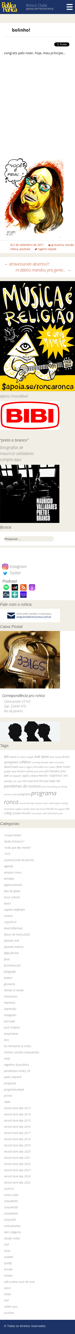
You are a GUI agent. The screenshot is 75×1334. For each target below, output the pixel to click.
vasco (7, 1288)
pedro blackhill (12, 1077)
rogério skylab (47, 249)
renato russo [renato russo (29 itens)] (41, 803)
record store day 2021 (17, 1158)
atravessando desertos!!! (26, 264)
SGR (6, 1244)
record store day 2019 (17, 1145)
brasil (7, 903)
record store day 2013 (17, 1108)
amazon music (13, 872)
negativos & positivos (16, 1065)
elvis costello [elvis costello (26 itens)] (50, 766)
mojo (7, 1058)
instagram (10, 1015)
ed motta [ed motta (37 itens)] (38, 767)
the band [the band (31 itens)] (41, 808)
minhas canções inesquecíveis (21, 1052)
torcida (8, 1269)
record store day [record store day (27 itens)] (26, 803)
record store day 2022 (17, 1164)
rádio (7, 1102)
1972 (7, 854)
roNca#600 (11, 1213)
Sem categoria (12, 1232)
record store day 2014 (17, 1114)
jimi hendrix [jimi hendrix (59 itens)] (52, 771)
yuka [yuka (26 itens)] (60, 813)
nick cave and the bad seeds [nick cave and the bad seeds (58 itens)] (39, 781)
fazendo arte (11, 940)
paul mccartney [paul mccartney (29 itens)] (49, 786)
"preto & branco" (14, 841)
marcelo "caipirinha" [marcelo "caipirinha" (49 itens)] (50, 775)
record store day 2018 (17, 1139)
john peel (9, 1021)
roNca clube (11, 1195)
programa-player (14, 1089)
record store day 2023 (17, 1170)
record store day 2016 (17, 1127)
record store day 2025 (17, 1182)
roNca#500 (11, 1207)
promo (8, 1096)
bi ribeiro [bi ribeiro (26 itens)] (21, 756)
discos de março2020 (17, 934)
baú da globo (12, 891)
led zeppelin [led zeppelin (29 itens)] (15, 775)
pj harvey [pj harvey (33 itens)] (62, 786)
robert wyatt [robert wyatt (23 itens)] (54, 803)
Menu (70, 7)
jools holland (12, 1027)
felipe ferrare (11, 953)
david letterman (13, 928)
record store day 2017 (17, 1133)
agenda (8, 866)
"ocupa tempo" (13, 835)
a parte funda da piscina (19, 860)
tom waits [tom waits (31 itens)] (37, 813)
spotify (8, 1263)
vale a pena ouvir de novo (19, 1282)
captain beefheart (14, 909)
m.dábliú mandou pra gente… (43, 270)
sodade (8, 1257)
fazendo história (13, 947)
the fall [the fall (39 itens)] (50, 809)
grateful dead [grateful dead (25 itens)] (10, 771)
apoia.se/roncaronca (39, 8)
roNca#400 (11, 1201)
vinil (6, 1300)
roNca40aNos (12, 1226)
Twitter (11, 573)
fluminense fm (12, 965)
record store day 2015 (17, 1120)
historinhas (10, 996)
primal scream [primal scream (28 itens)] (10, 794)
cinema (8, 916)
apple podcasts (13, 885)
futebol (8, 978)
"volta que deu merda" (17, 847)
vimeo (7, 1294)
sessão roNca (12, 1238)
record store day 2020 (17, 1151)
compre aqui (10, 459)
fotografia (10, 971)
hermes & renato (14, 990)
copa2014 (10, 922)
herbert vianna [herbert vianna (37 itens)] (25, 771)
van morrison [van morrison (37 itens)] (50, 813)
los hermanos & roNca (17, 1046)
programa (10, 1083)
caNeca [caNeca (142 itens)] (24, 761)
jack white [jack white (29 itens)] (39, 771)
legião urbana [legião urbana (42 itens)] (29, 775)
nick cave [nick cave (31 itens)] (16, 781)
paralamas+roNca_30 (17, 1071)
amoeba (9, 878)
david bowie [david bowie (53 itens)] (11, 767)
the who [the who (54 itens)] (26, 813)
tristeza (8, 1275)
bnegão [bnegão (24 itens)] (30, 756)
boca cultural (12, 897)
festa (7, 959)
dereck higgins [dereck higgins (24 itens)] (26, 766)
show (7, 1251)
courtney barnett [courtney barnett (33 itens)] (39, 762)
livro (6, 1040)
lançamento (11, 1034)
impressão (10, 1009)
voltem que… (11, 1306)
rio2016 (9, 1189)
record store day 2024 (17, 1176)
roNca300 (10, 1220)
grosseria (57, 245)
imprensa (9, 1003)
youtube (24, 249)
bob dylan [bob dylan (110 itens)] (42, 756)
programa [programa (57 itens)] (24, 794)
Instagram (14, 566)
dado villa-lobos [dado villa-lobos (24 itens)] (56, 762)
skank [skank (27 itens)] (32, 808)
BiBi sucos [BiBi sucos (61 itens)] (10, 757)
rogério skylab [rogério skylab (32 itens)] (22, 809)
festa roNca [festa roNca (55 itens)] (63, 767)
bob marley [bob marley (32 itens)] (55, 757)
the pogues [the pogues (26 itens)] (60, 808)
